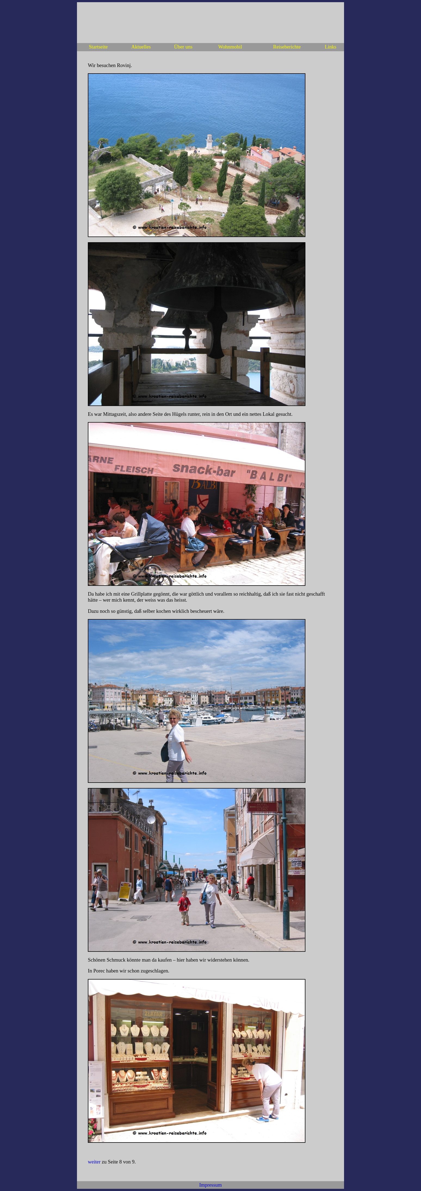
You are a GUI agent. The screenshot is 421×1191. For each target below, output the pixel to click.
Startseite (98, 47)
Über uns (183, 47)
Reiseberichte (287, 47)
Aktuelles (141, 47)
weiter (94, 1162)
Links (330, 47)
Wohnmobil (230, 47)
